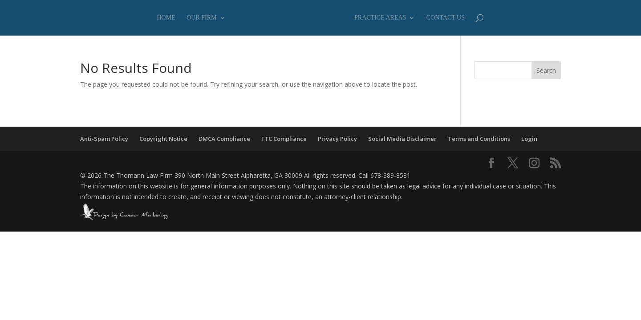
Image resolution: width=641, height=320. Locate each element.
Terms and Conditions (479, 139)
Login (529, 139)
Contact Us (445, 18)
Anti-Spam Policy (104, 139)
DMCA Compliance (224, 139)
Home (166, 18)
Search (546, 70)
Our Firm (201, 18)
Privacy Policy (337, 139)
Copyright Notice (163, 139)
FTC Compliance (284, 139)
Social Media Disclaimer (402, 139)
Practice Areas (380, 18)
